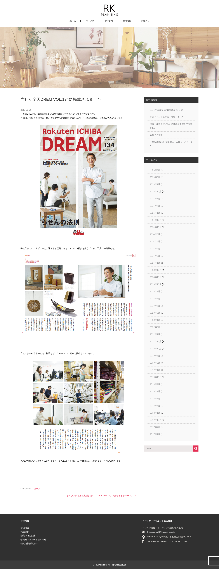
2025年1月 (155, 212)
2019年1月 (155, 370)
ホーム (73, 21)
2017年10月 (155, 420)
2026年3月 (155, 177)
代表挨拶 (25, 531)
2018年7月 (155, 391)
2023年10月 (155, 284)
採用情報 (127, 21)
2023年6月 (155, 305)
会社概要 (25, 527)
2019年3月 (155, 355)
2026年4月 (155, 170)
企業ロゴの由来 (28, 535)
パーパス (90, 21)
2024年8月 (155, 234)
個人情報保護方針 (29, 543)
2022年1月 (155, 334)
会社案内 (108, 21)
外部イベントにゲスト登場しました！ (168, 116)
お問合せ (145, 21)
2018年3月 (155, 405)
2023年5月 (155, 312)
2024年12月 (155, 220)
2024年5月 (155, 241)
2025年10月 (155, 191)
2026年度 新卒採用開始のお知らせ (166, 109)
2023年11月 (155, 277)
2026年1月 (155, 184)
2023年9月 (155, 291)
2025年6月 (155, 198)
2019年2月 (155, 362)
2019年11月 (155, 348)
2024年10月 (155, 227)
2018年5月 (155, 398)
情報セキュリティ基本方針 (33, 539)
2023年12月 (155, 270)
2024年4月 (155, 248)
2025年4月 (155, 205)
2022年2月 (155, 327)
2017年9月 (155, 427)
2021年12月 (155, 341)
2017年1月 (155, 434)
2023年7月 (155, 298)
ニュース (36, 488)
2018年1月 (155, 412)
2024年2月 (155, 255)
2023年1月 (155, 320)
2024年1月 (155, 262)
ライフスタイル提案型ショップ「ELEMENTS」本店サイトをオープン (101, 495)
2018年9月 (155, 384)
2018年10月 (155, 377)
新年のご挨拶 (156, 135)
